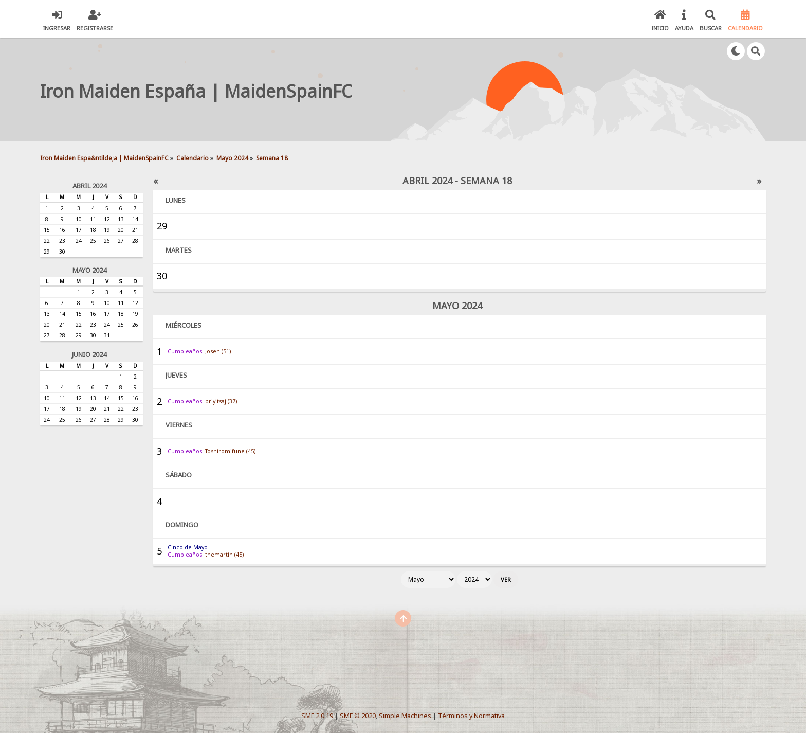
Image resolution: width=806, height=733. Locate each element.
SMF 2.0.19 (317, 715)
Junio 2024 (89, 354)
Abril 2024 (89, 185)
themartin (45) (224, 554)
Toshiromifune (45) (230, 451)
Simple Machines (405, 715)
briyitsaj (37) (221, 401)
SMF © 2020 (358, 715)
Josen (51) (218, 351)
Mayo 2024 (89, 270)
